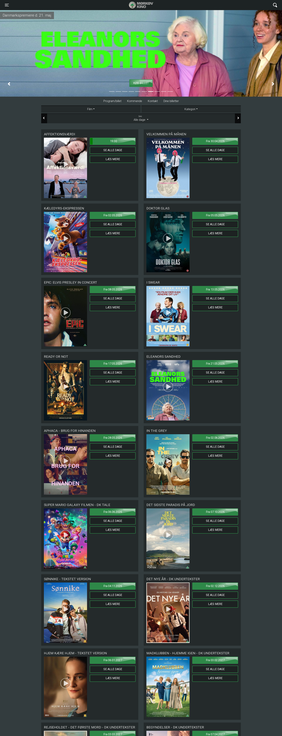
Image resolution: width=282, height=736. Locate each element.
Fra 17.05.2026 (112, 363)
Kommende (134, 101)
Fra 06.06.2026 (112, 512)
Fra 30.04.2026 (215, 141)
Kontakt (153, 101)
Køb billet (141, 83)
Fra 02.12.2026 (215, 586)
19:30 (103, 141)
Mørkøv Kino (137, 5)
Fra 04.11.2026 (112, 586)
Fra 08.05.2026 (112, 289)
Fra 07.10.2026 (215, 512)
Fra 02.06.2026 (215, 437)
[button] (9, 84)
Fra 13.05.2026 (215, 289)
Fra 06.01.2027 (112, 660)
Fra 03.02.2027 (215, 660)
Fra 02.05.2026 (112, 215)
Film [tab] (89, 109)
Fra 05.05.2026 (215, 215)
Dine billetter (171, 101)
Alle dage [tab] (141, 118)
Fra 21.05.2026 (215, 363)
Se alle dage (112, 150)
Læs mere (113, 159)
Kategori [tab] (190, 109)
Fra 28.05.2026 (112, 437)
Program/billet (112, 101)
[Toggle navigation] (7, 5)
